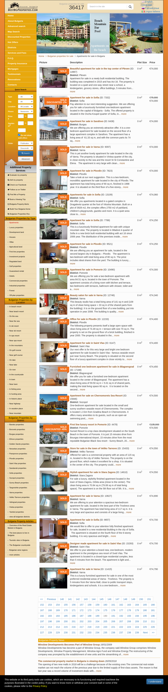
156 (73, 604)
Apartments (14, 223)
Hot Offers (13, 42)
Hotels (11, 276)
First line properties (17, 252)
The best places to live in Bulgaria (18, 534)
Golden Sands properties (19, 444)
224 (137, 627)
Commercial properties (18, 281)
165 (145, 604)
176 (113, 610)
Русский (150, 8)
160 (105, 604)
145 (101, 599)
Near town (13, 384)
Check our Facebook (17, 185)
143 (86, 599)
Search (26, 153)
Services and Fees (17, 53)
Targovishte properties (18, 488)
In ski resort (14, 326)
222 (121, 627)
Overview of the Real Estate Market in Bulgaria (20, 526)
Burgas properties (16, 434)
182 (42, 616)
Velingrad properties (17, 502)
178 (129, 610)
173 (89, 610)
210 (145, 621)
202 (81, 621)
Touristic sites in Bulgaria (19, 540)
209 (137, 621)
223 (129, 627)
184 (58, 616)
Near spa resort (15, 341)
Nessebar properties (17, 449)
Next (145, 632)
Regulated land (15, 261)
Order (10, 143)
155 (66, 604)
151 (149, 599)
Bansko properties (16, 424)
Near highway (14, 404)
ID (9, 130)
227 (42, 632)
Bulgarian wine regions (18, 550)
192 (121, 616)
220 (105, 627)
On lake (12, 360)
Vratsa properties (16, 507)
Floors (11, 111)
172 (81, 610)
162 (121, 604)
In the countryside (16, 374)
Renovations (14, 79)
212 (42, 627)
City (9, 102)
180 (145, 610)
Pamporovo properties (18, 454)
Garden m (11, 124)
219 (97, 627)
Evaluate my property (17, 175)
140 (62, 599)
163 (129, 604)
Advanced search (16, 26)
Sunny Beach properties (18, 483)
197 (42, 621)
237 (121, 632)
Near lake (13, 365)
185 (66, 616)
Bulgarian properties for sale (71, 4)
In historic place (15, 399)
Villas (11, 242)
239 (137, 632)
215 (66, 627)
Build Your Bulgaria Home (19, 209)
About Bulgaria (15, 21)
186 (73, 616)
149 (133, 599)
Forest (11, 291)
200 (66, 621)
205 (105, 621)
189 (97, 616)
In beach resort (15, 307)
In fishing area (15, 389)
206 (113, 621)
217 (81, 627)
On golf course (15, 350)
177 (121, 610)
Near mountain (15, 413)
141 (70, 599)
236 (113, 632)
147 (117, 599)
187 (81, 616)
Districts (12, 47)
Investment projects (17, 257)
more (72, 91)
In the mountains (16, 345)
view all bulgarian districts (19, 517)
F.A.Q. (11, 58)
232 (81, 632)
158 (89, 604)
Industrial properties (17, 286)
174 (97, 610)
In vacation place (16, 408)
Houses (12, 237)
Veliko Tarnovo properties (19, 497)
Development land (16, 232)
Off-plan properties (16, 295)
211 (153, 621)
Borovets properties (17, 429)
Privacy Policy (40, 686)
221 (113, 627)
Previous (51, 599)
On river (12, 370)
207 (121, 621)
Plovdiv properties (16, 458)
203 (89, 621)
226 (153, 627)
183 (50, 616)
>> (153, 632)
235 (105, 632)
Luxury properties (16, 227)
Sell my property (15, 180)
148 (125, 599)
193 (129, 616)
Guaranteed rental (16, 271)
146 (109, 599)
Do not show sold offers (24, 136)
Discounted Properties (19, 37)
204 (97, 621)
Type (10, 97)
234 (97, 632)
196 (153, 616)
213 (50, 627)
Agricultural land (15, 247)
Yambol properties (16, 512)
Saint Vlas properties (17, 463)
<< (41, 599)
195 (145, 616)
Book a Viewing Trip (17, 199)
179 (137, 610)
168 (50, 610)
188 (89, 616)
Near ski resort (15, 331)
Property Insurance (17, 63)
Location (12, 107)
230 (66, 632)
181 (153, 610)
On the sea (13, 316)
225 (145, 627)
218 (89, 627)
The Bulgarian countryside (19, 545)
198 (50, 621)
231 (73, 632)
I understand (155, 681)
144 (93, 599)
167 (42, 610)
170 (66, 610)
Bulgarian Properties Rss (19, 214)
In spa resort (14, 336)
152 (42, 604)
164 (137, 604)
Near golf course (16, 355)
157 (81, 604)
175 (105, 610)
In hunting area (15, 394)
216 (73, 627)
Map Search (14, 31)
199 (58, 621)
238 (129, 632)
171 (73, 610)
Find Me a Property (16, 194)
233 (89, 632)
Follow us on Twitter (17, 190)
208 (129, 621)
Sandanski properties (17, 468)
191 (113, 616)
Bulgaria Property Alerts (18, 204)
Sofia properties (15, 473)
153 (50, 604)
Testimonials (14, 74)
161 (113, 604)
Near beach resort (16, 311)
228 (50, 632)
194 (137, 616)
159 (97, 604)
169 (58, 610)
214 (58, 627)
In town (12, 379)
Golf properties (15, 266)
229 (58, 632)
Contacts (12, 84)
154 (58, 604)
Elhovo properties (16, 439)
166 (153, 604)
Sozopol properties (16, 478)
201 (73, 621)
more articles (14, 555)
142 (78, 599)
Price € (10, 117)
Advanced (26, 159)
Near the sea (14, 321)
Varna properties (16, 492)
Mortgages (13, 69)
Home (11, 15)
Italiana (151, 11)
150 (141, 599)
